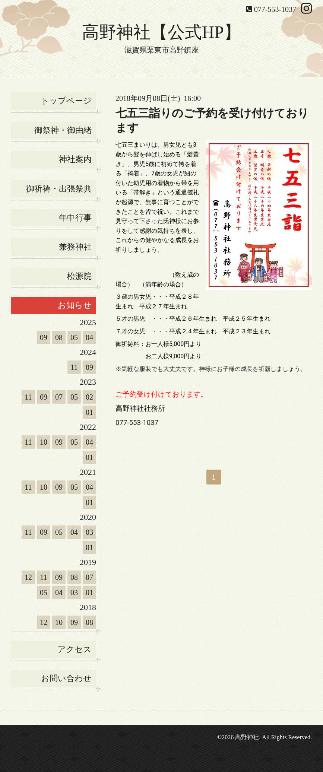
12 (28, 577)
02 (89, 397)
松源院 (79, 276)
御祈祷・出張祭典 (59, 188)
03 (89, 532)
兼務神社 (75, 246)
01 (89, 412)
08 (59, 337)
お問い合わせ (66, 678)
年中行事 (75, 217)
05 (74, 337)
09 (43, 337)
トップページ (66, 100)
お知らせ (75, 305)
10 (43, 442)
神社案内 (75, 159)
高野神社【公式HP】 (161, 32)
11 (73, 367)
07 (59, 397)
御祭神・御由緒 (63, 130)
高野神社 (247, 737)
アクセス (74, 649)
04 (89, 337)
